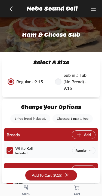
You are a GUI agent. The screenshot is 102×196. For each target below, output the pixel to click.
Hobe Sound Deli (52, 8)
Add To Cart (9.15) (50, 175)
